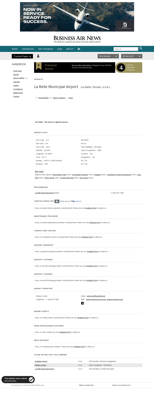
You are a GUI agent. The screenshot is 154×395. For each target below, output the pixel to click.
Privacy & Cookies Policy (121, 385)
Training (16, 96)
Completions (18, 89)
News (71, 98)
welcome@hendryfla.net (96, 296)
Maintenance (18, 93)
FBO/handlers (43, 98)
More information (10, 381)
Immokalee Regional (80, 175)
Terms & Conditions (86, 385)
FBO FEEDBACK (45, 49)
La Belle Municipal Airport (44, 193)
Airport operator (59, 98)
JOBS (59, 49)
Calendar (16, 82)
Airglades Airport (41, 361)
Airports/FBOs (18, 78)
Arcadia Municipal (67, 178)
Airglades (97, 175)
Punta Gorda (49, 178)
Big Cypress (84, 178)
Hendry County (40, 365)
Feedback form (90, 208)
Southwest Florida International (119, 175)
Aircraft (16, 74)
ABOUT (70, 49)
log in (96, 65)
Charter (16, 85)
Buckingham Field (59, 175)
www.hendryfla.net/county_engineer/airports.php (104, 299)
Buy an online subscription (81, 65)
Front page (17, 71)
